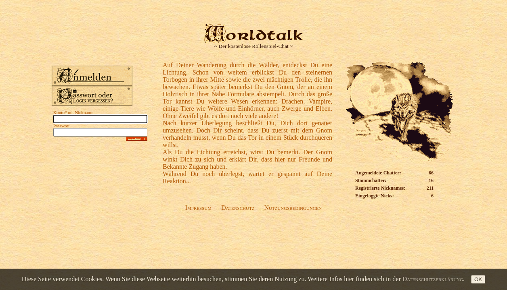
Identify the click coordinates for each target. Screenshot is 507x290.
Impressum (198, 207)
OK (478, 279)
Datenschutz (237, 207)
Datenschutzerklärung (432, 279)
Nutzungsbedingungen (293, 207)
